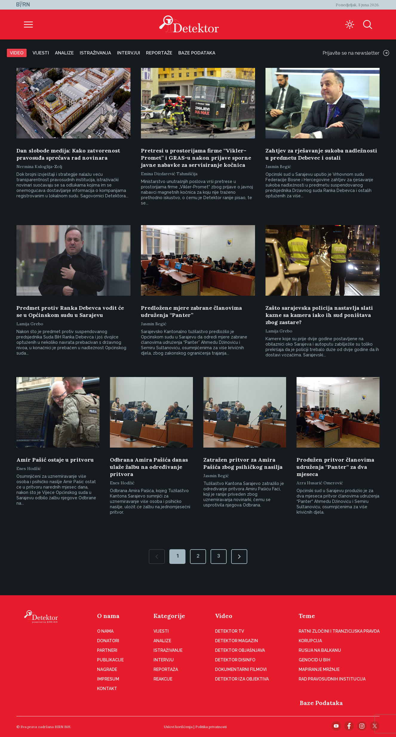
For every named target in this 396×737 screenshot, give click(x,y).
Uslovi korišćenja (178, 726)
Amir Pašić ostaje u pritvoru (55, 459)
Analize (64, 53)
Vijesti (41, 53)
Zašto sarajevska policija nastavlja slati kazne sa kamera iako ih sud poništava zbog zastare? (319, 315)
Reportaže (159, 53)
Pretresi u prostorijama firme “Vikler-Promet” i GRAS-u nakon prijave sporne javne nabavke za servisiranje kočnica (196, 157)
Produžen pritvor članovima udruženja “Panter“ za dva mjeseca (335, 466)
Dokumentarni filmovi (241, 669)
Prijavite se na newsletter (356, 53)
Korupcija (310, 640)
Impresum (108, 679)
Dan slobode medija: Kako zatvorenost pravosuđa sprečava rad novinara (68, 154)
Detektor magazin (236, 640)
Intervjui (128, 53)
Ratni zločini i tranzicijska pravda (339, 631)
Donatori (108, 640)
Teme (307, 615)
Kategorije (169, 615)
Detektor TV (229, 631)
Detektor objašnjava (240, 650)
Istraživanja (95, 53)
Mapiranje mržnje (319, 669)
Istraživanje (168, 650)
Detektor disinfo (235, 659)
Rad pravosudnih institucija (332, 679)
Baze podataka (196, 53)
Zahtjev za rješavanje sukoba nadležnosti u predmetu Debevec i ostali (321, 154)
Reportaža (166, 669)
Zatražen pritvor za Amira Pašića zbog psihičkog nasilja (243, 463)
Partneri (107, 650)
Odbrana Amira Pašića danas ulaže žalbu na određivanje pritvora (149, 466)
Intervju (164, 659)
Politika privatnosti (211, 726)
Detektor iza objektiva (242, 679)
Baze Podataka (321, 703)
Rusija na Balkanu (320, 650)
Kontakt (107, 688)
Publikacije (110, 659)
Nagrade (107, 669)
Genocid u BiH (314, 659)
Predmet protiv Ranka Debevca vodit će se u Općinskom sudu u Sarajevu (70, 311)
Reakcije (163, 679)
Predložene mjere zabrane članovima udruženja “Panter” (191, 311)
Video (17, 53)
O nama (108, 615)
